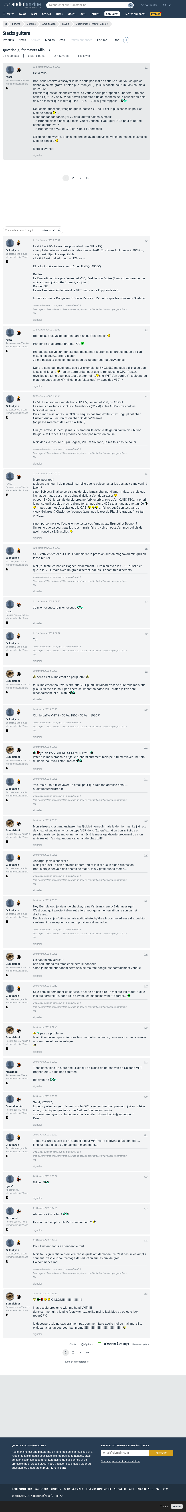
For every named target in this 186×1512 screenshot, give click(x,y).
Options (88, 1344)
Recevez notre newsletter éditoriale (125, 1445)
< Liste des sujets (140, 1344)
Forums (16, 23)
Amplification (49, 23)
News (22, 40)
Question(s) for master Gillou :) (26, 49)
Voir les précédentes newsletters (120, 1461)
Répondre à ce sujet (116, 1344)
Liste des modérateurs (76, 1362)
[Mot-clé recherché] (90, 5)
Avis (62, 40)
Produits (8, 40)
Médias (50, 40)
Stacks (65, 23)
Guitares (31, 23)
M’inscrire (161, 1452)
